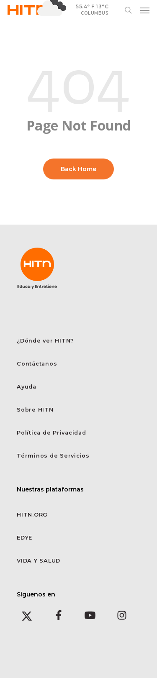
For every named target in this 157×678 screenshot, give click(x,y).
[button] (144, 10)
